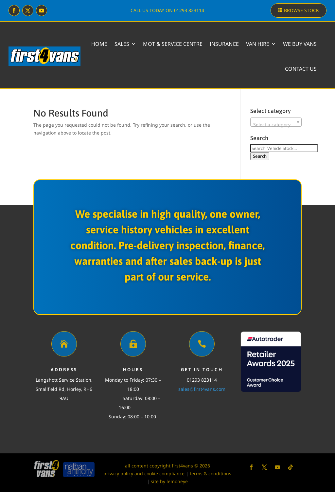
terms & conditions (210, 473)
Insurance (224, 43)
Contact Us (301, 68)
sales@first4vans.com (201, 389)
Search (260, 156)
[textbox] (276, 125)
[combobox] (275, 122)
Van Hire (257, 43)
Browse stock (301, 10)
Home (99, 43)
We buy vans (300, 43)
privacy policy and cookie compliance (144, 473)
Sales (122, 43)
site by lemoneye (169, 481)
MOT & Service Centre (173, 43)
